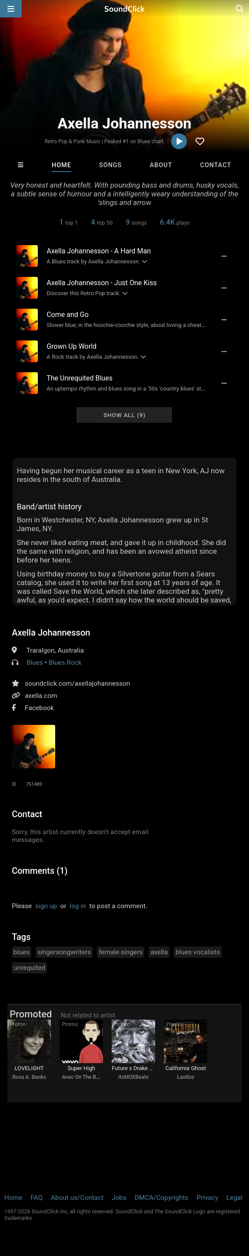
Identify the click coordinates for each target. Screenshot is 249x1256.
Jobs (119, 1198)
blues (21, 952)
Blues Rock (65, 663)
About (161, 165)
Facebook (39, 708)
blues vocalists (198, 952)
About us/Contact (77, 1198)
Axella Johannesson (51, 632)
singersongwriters (64, 952)
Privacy (207, 1198)
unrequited (29, 968)
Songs (110, 165)
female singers (121, 952)
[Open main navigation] (11, 8)
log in (78, 906)
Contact (216, 165)
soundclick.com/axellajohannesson (77, 683)
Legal (234, 1198)
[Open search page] (240, 8)
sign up (46, 906)
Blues (35, 663)
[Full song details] (224, 256)
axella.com (41, 696)
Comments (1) (39, 870)
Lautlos (185, 1077)
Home (61, 165)
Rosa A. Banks (29, 1077)
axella (159, 952)
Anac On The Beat (82, 1077)
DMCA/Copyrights (162, 1198)
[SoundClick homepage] (124, 9)
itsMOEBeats (133, 1077)
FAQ (36, 1198)
